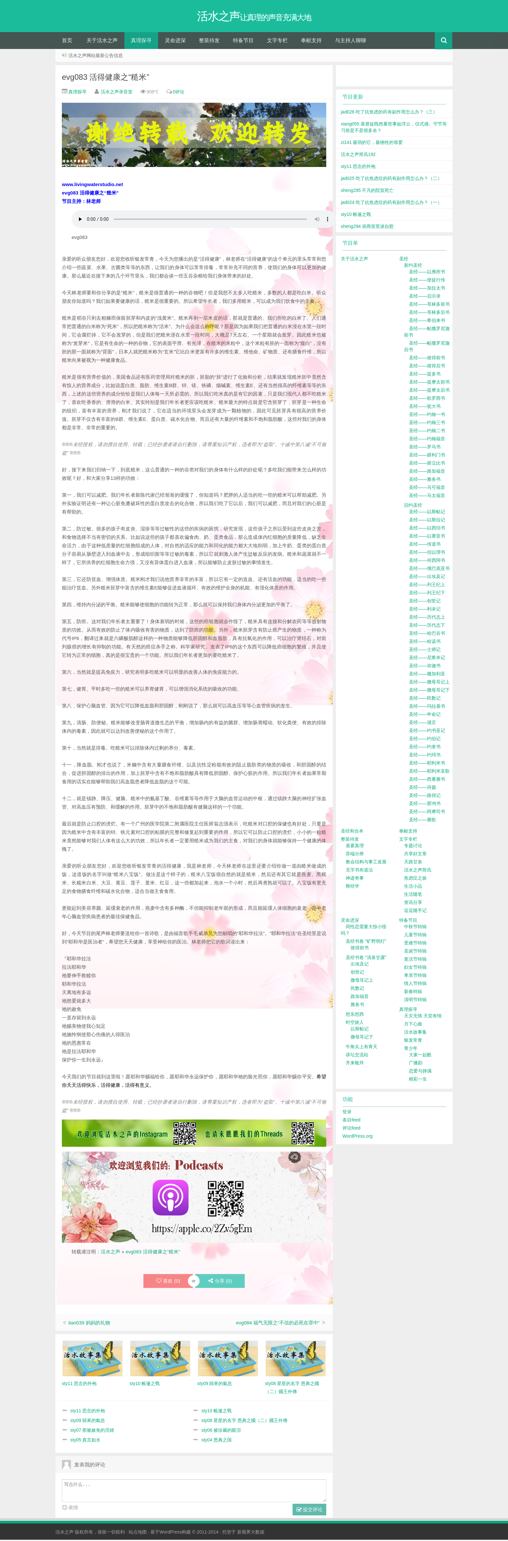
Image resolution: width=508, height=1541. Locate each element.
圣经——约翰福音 (427, 440)
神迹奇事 (355, 879)
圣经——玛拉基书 (427, 707)
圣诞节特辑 (415, 952)
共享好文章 (415, 855)
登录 (347, 1113)
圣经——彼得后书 (427, 367)
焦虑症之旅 (415, 879)
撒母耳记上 (362, 981)
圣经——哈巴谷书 (427, 634)
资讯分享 (413, 903)
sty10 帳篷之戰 (217, 1412)
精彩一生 (418, 1080)
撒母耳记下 (362, 1038)
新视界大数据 (250, 1533)
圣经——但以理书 (427, 553)
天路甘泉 (413, 863)
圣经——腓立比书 (427, 464)
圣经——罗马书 (425, 448)
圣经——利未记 (425, 610)
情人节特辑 (415, 984)
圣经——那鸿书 (425, 804)
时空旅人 (355, 1023)
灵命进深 (175, 41)
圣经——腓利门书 (427, 456)
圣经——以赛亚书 (427, 537)
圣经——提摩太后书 (429, 391)
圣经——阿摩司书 (427, 812)
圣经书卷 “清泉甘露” (366, 958)
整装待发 (209, 41)
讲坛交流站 (357, 1056)
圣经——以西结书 (427, 529)
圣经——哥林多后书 (429, 313)
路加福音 (360, 997)
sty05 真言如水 (85, 1441)
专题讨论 (413, 846)
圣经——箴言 (422, 723)
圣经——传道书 (425, 545)
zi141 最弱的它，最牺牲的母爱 (372, 143)
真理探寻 (141, 41)
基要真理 (355, 846)
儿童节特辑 (415, 936)
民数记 (357, 989)
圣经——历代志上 (427, 618)
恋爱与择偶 (420, 1072)
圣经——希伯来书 (427, 321)
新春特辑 (413, 992)
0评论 (179, 93)
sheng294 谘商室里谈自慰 (367, 227)
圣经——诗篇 (422, 788)
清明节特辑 (415, 1000)
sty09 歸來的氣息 (87, 1421)
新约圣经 (413, 266)
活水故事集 (415, 1033)
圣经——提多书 (425, 375)
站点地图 (138, 1533)
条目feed (351, 1121)
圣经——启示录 (425, 297)
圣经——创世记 (425, 602)
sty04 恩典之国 (217, 1441)
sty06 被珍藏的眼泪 (221, 1431)
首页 (67, 41)
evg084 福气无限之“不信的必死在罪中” (277, 1324)
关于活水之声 (102, 41)
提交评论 (309, 1511)
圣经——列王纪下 (427, 594)
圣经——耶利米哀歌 (429, 772)
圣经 (403, 260)
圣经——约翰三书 (427, 423)
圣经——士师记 (425, 650)
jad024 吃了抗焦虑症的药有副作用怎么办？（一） (391, 203)
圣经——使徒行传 (427, 281)
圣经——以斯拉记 (427, 521)
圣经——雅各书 (425, 480)
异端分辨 (355, 855)
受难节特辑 (415, 944)
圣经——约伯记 (425, 739)
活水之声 (110, 1253)
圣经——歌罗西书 (427, 399)
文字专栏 (277, 41)
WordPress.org (357, 1137)
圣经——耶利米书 (427, 764)
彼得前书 (360, 949)
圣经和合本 (352, 832)
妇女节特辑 (415, 968)
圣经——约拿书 (425, 748)
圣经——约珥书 (425, 756)
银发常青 (413, 1041)
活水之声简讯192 (358, 155)
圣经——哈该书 (425, 642)
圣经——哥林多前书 (429, 305)
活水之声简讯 (417, 871)
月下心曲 (413, 1025)
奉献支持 (311, 41)
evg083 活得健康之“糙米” (105, 78)
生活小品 (413, 887)
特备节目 (243, 41)
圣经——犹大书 (425, 407)
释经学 (352, 887)
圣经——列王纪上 (427, 585)
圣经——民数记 (425, 699)
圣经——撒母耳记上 (429, 683)
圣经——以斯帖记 (427, 513)
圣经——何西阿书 (427, 561)
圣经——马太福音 (427, 496)
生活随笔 (413, 895)
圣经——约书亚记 (427, 731)
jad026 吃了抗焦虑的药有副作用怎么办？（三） (389, 113)
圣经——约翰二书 (427, 431)
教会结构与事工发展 (366, 863)
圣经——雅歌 (422, 821)
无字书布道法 (359, 871)
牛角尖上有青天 (361, 1047)
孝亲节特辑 (415, 976)
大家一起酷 (420, 1056)
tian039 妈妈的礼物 (89, 1324)
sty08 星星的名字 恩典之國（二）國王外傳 (244, 1421)
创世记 (357, 973)
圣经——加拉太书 (427, 289)
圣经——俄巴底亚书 (429, 569)
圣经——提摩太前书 (429, 383)
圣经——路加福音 (427, 472)
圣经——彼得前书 (427, 359)
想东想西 (355, 1015)
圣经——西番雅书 (427, 780)
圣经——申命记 (425, 715)
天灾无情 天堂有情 (423, 1017)
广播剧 (415, 1064)
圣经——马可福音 (427, 488)
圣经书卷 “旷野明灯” (366, 942)
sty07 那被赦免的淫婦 (92, 1431)
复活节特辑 (415, 960)
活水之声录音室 (117, 93)
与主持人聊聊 (350, 41)
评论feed (351, 1129)
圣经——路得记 (425, 796)
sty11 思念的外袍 (87, 1412)
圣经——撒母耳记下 (429, 691)
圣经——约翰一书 (427, 415)
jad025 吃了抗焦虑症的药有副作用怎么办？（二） (391, 179)
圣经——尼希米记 (427, 658)
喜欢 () (168, 1282)
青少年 (411, 1049)
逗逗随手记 (415, 911)
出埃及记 (360, 965)
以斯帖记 (360, 1030)
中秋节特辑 (415, 928)
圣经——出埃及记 (427, 577)
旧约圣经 (413, 506)
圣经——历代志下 (427, 626)
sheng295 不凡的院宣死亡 (367, 191)
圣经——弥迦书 (425, 667)
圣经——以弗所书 (427, 273)
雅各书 (357, 1005)
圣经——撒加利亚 (427, 675)
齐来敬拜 (355, 1064)
